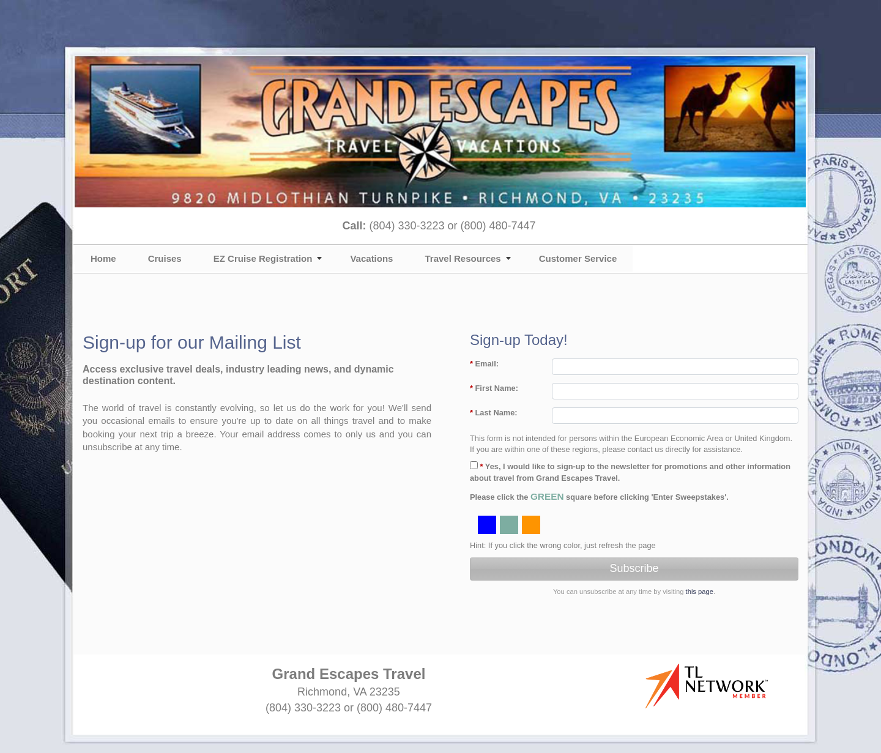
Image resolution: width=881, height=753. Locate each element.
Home (103, 258)
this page (699, 591)
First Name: (494, 388)
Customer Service (578, 258)
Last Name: (494, 412)
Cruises (165, 258)
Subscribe (633, 568)
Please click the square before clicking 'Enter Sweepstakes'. (599, 496)
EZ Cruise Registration (263, 258)
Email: (484, 363)
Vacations (371, 258)
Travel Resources (462, 258)
